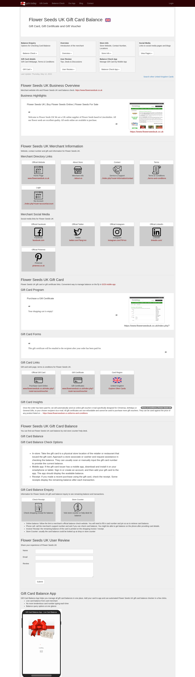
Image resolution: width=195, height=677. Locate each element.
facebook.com (38, 240)
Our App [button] (71, 3)
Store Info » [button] (106, 53)
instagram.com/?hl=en (117, 240)
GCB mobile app (109, 284)
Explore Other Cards (117, 388)
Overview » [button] (66, 53)
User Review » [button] (68, 69)
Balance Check (58, 3)
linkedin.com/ (156, 240)
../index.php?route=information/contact (117, 178)
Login (171, 3)
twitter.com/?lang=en (77, 240)
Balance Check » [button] (30, 53)
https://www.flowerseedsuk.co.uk (88, 90)
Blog (81, 3)
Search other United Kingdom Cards (159, 77)
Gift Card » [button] (27, 69)
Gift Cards (43, 3)
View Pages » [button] (146, 53)
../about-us (77, 178)
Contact (90, 3)
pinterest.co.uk (38, 266)
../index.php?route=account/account (38, 204)
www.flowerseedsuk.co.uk (38, 178)
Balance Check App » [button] (110, 69)
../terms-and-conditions (156, 178)
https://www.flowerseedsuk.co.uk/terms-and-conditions (65, 413)
